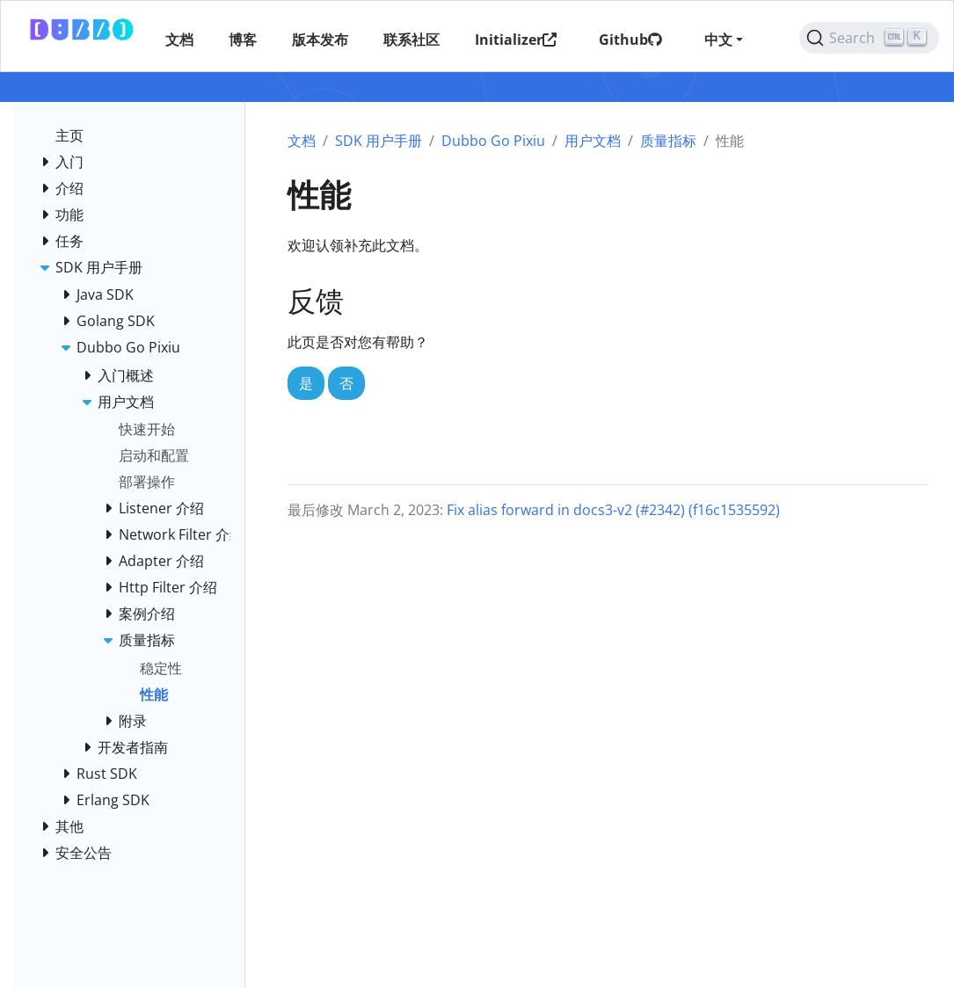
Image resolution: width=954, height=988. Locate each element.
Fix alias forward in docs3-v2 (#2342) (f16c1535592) (613, 509)
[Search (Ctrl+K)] (869, 38)
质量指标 (668, 140)
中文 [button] (718, 39)
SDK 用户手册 (378, 140)
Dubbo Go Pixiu (493, 140)
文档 (302, 140)
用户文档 (592, 140)
